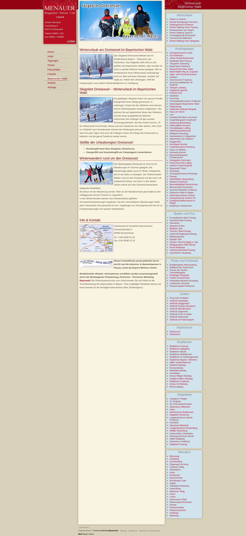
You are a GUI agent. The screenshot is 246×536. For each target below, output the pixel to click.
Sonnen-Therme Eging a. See (184, 242)
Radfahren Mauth (178, 351)
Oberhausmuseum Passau (182, 195)
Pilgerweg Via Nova (179, 464)
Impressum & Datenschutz (149, 531)
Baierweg (174, 515)
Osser (173, 494)
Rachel (173, 505)
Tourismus (97, 531)
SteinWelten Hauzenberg (182, 179)
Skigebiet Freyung (178, 444)
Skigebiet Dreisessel (179, 415)
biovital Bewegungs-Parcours (184, 22)
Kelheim (173, 77)
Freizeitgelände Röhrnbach (183, 35)
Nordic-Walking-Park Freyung (184, 27)
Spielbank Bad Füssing (181, 61)
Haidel (173, 483)
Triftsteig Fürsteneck (179, 486)
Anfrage (52, 87)
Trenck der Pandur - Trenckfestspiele (179, 271)
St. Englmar (175, 401)
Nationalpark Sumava (180, 125)
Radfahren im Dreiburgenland (184, 357)
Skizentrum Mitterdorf (180, 407)
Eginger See (176, 239)
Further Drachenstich (180, 278)
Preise (51, 65)
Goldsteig (174, 459)
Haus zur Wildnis (178, 150)
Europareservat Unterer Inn (183, 198)
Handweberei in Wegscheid (183, 136)
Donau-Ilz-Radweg (179, 384)
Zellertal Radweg (178, 365)
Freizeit (52, 74)
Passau (173, 176)
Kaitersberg (175, 488)
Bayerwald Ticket (178, 168)
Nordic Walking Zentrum (181, 32)
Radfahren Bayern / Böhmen (183, 359)
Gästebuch (132, 531)
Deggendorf (175, 141)
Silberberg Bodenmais (180, 130)
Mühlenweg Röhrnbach (181, 502)
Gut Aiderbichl (176, 55)
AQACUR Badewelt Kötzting (183, 234)
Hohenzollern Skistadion (181, 433)
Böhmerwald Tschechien (181, 187)
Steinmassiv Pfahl (178, 499)
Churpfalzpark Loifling (180, 128)
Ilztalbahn (174, 95)
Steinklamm (175, 469)
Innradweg (175, 373)
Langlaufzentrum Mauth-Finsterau (181, 418)
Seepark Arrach (177, 226)
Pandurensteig (177, 507)
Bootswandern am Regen (182, 30)
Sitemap (123, 531)
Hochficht (174, 422)
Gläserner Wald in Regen (182, 192)
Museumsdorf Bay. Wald (181, 69)
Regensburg (175, 106)
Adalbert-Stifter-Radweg (181, 378)
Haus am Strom (177, 112)
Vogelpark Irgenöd (178, 90)
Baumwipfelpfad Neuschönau (184, 184)
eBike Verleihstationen (180, 362)
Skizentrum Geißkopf (180, 441)
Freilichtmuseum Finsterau (182, 147)
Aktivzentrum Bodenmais (182, 412)
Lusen (173, 496)
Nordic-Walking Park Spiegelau (184, 41)
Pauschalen (54, 69)
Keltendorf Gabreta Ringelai (183, 109)
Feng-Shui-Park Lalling (181, 163)
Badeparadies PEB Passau (183, 244)
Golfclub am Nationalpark (182, 319)
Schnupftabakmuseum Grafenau (185, 101)
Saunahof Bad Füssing (181, 220)
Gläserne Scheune (179, 181)
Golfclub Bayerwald (179, 317)
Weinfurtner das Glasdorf (182, 139)
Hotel (50, 56)
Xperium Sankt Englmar (181, 165)
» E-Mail (71, 41)
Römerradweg (176, 387)
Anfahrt (52, 82)
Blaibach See (176, 228)
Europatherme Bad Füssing (183, 217)
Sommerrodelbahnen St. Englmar (181, 83)
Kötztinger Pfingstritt (179, 275)
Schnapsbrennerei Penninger (184, 173)
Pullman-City (176, 93)
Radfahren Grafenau (179, 381)
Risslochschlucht (178, 510)
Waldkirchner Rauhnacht (181, 267)
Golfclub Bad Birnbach (180, 308)
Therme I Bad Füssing (180, 231)
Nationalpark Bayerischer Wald (184, 104)
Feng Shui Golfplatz (179, 298)
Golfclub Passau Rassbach (183, 306)
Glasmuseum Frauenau (181, 80)
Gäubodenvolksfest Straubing (184, 280)
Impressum (175, 331)
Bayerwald (85, 280)
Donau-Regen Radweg (181, 376)
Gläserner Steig (177, 491)
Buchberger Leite (178, 480)
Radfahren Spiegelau (180, 349)
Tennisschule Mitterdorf (181, 38)
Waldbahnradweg (178, 370)
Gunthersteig (176, 461)
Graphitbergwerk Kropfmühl (183, 120)
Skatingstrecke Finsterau (181, 24)
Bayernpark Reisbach (180, 66)
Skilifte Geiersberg (178, 430)
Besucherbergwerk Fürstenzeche (179, 156)
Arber (172, 409)
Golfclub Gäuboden (179, 300)
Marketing (104, 531)
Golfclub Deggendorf (179, 303)
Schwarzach (193, 3)
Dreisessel (175, 475)
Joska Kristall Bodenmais (182, 58)
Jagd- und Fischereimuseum (183, 74)
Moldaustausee (177, 236)
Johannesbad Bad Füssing (182, 250)
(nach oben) (84, 527)
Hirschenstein (176, 477)
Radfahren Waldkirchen (181, 354)
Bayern (85, 534)
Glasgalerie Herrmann (180, 160)
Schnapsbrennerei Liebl (181, 53)
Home (51, 51)
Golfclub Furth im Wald (181, 314)
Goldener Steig (177, 467)
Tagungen (53, 60)
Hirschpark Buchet (178, 144)
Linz (172, 114)
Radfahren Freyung (179, 346)
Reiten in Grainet (178, 19)
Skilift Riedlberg (177, 439)
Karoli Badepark (177, 247)
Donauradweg (176, 368)
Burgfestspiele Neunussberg (183, 265)
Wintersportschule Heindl (182, 436)
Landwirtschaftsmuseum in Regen (182, 201)
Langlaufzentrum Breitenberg (184, 428)
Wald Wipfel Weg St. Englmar (184, 71)
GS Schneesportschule (181, 404)
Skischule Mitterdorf (179, 425)
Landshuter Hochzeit (179, 283)
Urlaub (91, 534)
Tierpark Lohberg (178, 87)
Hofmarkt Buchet (178, 152)
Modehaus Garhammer (181, 206)
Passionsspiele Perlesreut (182, 286)
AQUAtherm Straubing (180, 253)
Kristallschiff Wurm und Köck (183, 117)
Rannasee (174, 223)
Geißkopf (174, 513)
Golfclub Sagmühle (179, 311)
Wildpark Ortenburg (179, 133)
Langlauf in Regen (178, 398)
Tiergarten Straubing (179, 63)
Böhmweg (174, 456)
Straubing (174, 171)
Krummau (174, 98)
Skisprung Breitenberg (180, 122)
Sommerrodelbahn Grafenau (183, 190)
